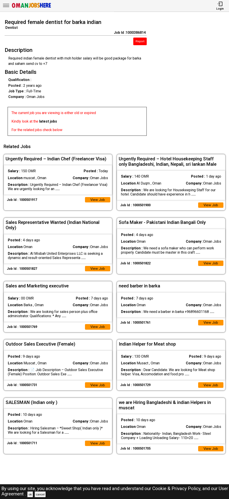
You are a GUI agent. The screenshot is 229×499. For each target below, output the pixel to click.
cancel (40, 494)
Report (140, 41)
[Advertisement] (190, 79)
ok (30, 494)
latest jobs (48, 121)
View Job (97, 199)
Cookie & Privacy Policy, (177, 488)
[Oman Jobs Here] (31, 8)
